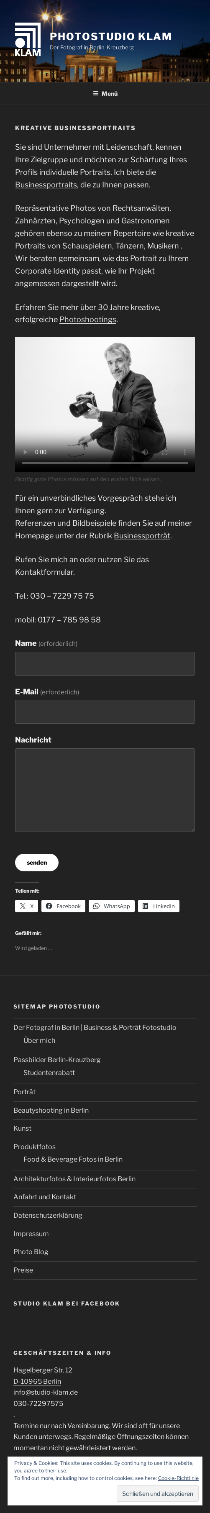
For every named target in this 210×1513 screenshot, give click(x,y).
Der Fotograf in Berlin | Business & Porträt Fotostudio (95, 1028)
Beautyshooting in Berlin (51, 1110)
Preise (23, 1270)
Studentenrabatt (49, 1073)
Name (46, 643)
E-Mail (47, 691)
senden (37, 862)
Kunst (22, 1128)
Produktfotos (34, 1147)
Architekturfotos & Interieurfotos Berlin (74, 1179)
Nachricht (33, 739)
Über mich (39, 1041)
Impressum (31, 1234)
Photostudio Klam (111, 37)
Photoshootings (87, 319)
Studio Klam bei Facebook (66, 1303)
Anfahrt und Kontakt (44, 1197)
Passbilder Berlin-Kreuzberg (57, 1060)
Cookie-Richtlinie (178, 1478)
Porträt (24, 1092)
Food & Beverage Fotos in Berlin (73, 1159)
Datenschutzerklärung (47, 1215)
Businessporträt (142, 535)
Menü (105, 93)
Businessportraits (46, 184)
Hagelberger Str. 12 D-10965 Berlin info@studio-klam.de (45, 1381)
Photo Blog (31, 1252)
